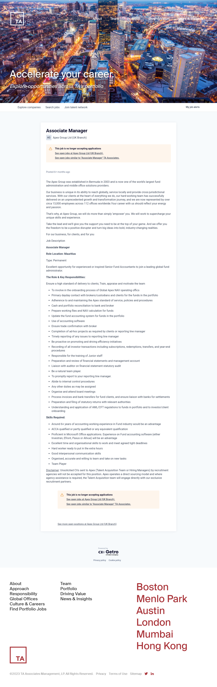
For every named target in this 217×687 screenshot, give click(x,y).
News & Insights (76, 598)
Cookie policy (115, 560)
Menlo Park (161, 599)
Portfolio (68, 588)
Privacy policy (99, 560)
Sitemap (136, 674)
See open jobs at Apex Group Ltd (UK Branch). (79, 153)
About (15, 583)
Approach (19, 588)
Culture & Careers (27, 604)
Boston (152, 587)
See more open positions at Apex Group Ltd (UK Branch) (87, 524)
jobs (53, 107)
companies (29, 107)
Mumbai (154, 634)
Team (65, 583)
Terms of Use (118, 674)
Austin (150, 611)
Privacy (101, 674)
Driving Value (73, 593)
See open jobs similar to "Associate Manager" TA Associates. (87, 158)
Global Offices (24, 598)
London (153, 622)
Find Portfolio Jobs (28, 609)
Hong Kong (162, 646)
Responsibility (23, 593)
